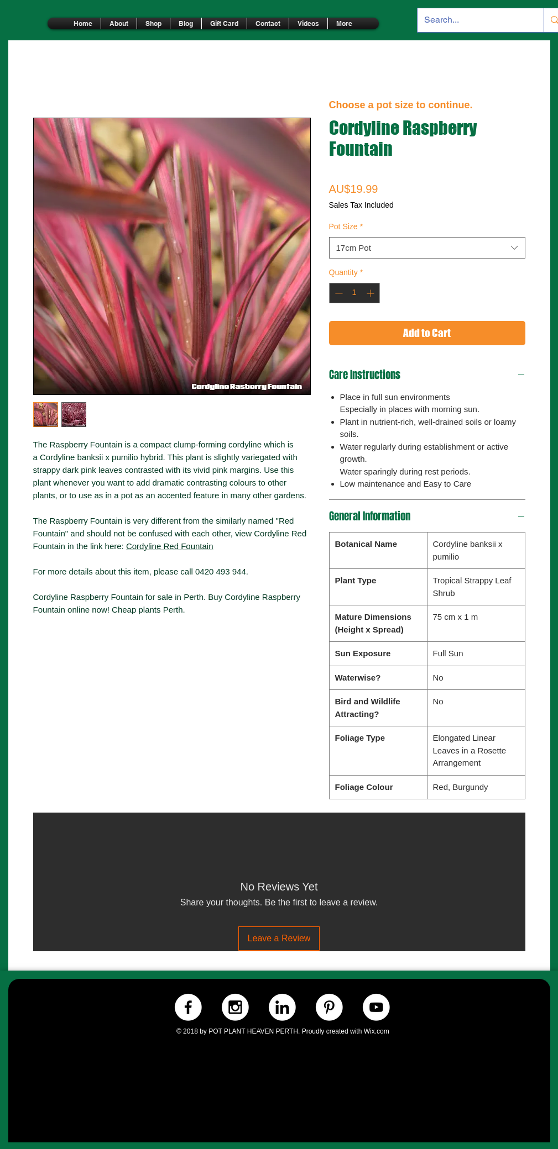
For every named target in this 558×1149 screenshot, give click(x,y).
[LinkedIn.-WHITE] (282, 1007)
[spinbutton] (354, 293)
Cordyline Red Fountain (169, 546)
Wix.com (376, 1031)
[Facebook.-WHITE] (188, 1007)
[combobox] (427, 248)
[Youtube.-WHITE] (376, 1007)
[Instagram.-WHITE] (235, 1007)
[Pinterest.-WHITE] (329, 1007)
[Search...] (472, 20)
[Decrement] (338, 293)
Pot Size (346, 226)
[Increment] (371, 293)
